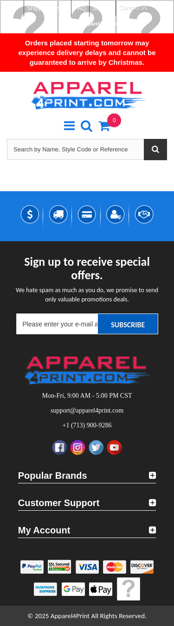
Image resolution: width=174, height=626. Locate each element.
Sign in (101, 8)
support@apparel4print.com (91, 23)
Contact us (133, 7)
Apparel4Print (70, 616)
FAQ (80, 8)
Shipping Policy (47, 8)
